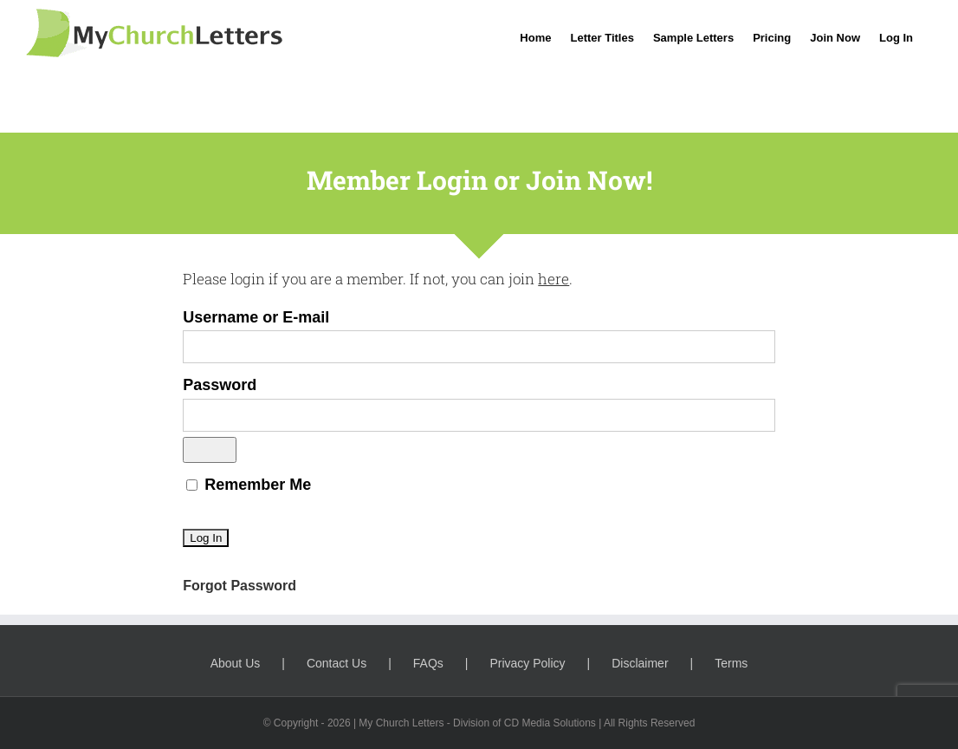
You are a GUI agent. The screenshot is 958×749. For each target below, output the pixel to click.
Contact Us (336, 663)
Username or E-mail (256, 317)
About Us (235, 663)
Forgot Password (239, 585)
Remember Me (248, 484)
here (553, 279)
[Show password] (209, 450)
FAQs (428, 663)
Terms (731, 663)
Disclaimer (640, 663)
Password (219, 385)
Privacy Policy (527, 663)
